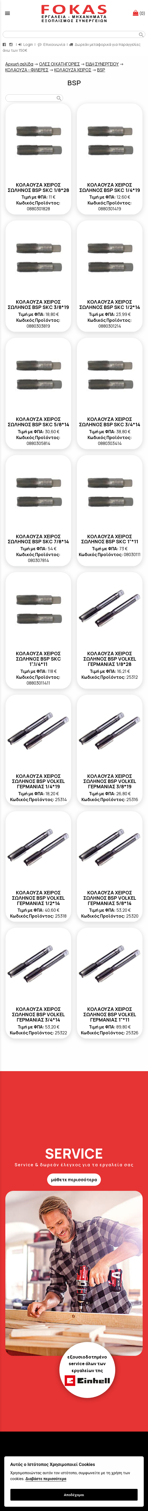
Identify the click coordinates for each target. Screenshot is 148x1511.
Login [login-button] (25, 44)
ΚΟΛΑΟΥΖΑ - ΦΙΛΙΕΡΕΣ (26, 70)
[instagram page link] (11, 44)
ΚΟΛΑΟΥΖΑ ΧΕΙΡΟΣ (72, 70)
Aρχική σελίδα (19, 64)
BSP (101, 70)
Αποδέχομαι (74, 1495)
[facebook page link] (5, 44)
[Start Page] (74, 13)
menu (7, 13)
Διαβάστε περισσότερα (46, 1479)
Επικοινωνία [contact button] (51, 44)
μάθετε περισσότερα (74, 1180)
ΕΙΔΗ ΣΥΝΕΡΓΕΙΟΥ (102, 64)
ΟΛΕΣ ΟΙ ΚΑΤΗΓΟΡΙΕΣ (59, 64)
